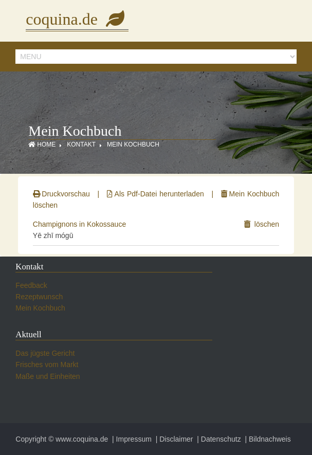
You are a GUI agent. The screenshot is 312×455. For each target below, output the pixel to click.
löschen (261, 224)
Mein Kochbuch (133, 144)
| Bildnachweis (267, 439)
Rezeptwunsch (39, 297)
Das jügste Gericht (45, 353)
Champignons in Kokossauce (79, 224)
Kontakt (81, 144)
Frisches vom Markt (46, 364)
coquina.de (77, 19)
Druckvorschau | (68, 194)
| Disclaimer (173, 439)
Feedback (31, 285)
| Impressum (131, 439)
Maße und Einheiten (47, 376)
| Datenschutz (218, 439)
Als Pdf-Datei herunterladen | (162, 194)
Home (42, 144)
